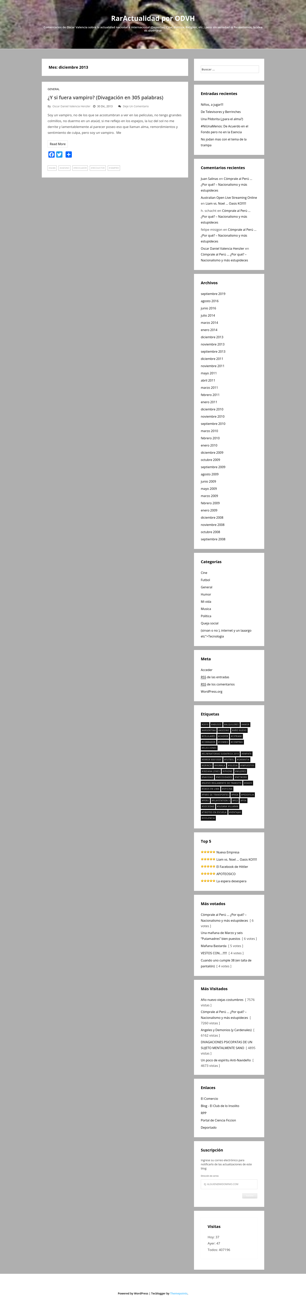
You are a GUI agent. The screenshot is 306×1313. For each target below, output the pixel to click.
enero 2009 (209, 510)
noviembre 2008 (212, 525)
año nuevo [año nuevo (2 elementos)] (239, 730)
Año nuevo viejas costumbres (222, 1000)
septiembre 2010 (213, 424)
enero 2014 (209, 330)
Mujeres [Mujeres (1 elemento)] (241, 771)
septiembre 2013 (213, 351)
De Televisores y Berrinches (221, 112)
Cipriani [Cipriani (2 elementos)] (237, 736)
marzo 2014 (209, 322)
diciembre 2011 (212, 359)
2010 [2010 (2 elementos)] (205, 724)
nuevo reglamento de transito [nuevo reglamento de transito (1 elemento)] (222, 783)
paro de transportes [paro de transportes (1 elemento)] (216, 794)
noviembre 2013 (212, 344)
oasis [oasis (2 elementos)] (249, 783)
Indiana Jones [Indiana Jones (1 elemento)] (211, 771)
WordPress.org (211, 691)
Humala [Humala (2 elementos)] (220, 765)
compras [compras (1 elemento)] (237, 742)
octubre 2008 (210, 532)
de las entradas (215, 677)
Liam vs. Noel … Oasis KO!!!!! (225, 203)
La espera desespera (231, 881)
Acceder (207, 670)
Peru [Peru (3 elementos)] (206, 800)
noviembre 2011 (212, 366)
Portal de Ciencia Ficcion (218, 1120)
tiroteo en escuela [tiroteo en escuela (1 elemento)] (214, 812)
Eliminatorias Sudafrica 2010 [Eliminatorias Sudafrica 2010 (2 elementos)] (221, 753)
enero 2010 (209, 445)
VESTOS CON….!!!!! (214, 953)
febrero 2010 (210, 438)
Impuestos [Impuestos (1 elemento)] (248, 765)
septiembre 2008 (213, 539)
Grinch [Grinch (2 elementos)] (207, 765)
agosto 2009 (210, 474)
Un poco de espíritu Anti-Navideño (226, 1060)
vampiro (114, 168)
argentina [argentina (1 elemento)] (209, 730)
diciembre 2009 (212, 452)
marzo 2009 (209, 496)
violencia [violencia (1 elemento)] (209, 818)
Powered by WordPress (133, 1293)
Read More (58, 144)
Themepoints (179, 1293)
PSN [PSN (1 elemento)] (244, 800)
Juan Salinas (209, 179)
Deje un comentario (136, 106)
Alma (52, 168)
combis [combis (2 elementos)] (224, 742)
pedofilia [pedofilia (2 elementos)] (248, 794)
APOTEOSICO (226, 874)
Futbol (205, 580)
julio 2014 (208, 315)
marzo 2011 (209, 387)
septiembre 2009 (213, 467)
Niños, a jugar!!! (212, 104)
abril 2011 (208, 380)
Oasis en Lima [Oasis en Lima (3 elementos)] (211, 788)
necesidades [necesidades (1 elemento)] (224, 777)
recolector (99, 168)
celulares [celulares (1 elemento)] (209, 736)
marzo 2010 (209, 431)
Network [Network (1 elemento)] (241, 777)
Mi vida (206, 601)
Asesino (65, 168)
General (54, 89)
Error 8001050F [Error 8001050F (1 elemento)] (212, 759)
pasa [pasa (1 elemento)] (235, 794)
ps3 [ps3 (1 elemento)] (236, 800)
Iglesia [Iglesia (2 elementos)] (233, 765)
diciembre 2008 (212, 517)
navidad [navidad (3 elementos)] (208, 777)
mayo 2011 (209, 373)
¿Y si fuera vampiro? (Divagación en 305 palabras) (105, 97)
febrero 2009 (210, 503)
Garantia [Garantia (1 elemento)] (243, 759)
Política (206, 616)
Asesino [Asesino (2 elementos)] (224, 730)
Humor (206, 594)
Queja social (209, 623)
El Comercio (209, 1098)
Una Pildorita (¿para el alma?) (222, 119)
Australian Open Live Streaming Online (229, 197)
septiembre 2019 (213, 294)
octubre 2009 (210, 460)
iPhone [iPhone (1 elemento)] (228, 771)
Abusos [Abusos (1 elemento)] (217, 724)
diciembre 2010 (212, 409)
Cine (204, 573)
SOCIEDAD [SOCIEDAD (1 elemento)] (208, 806)
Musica (206, 609)
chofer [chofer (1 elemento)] (224, 736)
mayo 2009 (209, 488)
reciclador (81, 168)
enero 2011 (209, 402)
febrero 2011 (210, 395)
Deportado (209, 1127)
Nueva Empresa (227, 852)
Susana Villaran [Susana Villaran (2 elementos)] (228, 806)
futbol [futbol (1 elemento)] (230, 759)
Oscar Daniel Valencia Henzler (71, 106)
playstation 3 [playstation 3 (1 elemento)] (221, 800)
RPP (203, 1113)
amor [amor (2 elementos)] (246, 724)
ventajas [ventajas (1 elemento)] (236, 812)
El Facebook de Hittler (232, 867)
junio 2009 (208, 481)
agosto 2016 (210, 301)
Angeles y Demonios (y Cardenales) (226, 1030)
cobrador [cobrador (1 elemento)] (209, 742)
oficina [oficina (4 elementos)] (227, 788)
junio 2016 (208, 308)
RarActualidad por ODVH (153, 18)
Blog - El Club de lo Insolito (220, 1106)
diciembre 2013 (212, 337)
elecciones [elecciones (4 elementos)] (209, 748)
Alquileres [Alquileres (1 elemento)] (232, 724)
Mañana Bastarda (214, 946)
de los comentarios (218, 684)
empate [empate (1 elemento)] (247, 753)
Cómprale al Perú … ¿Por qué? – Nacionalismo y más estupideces (226, 185)
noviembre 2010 (212, 416)
